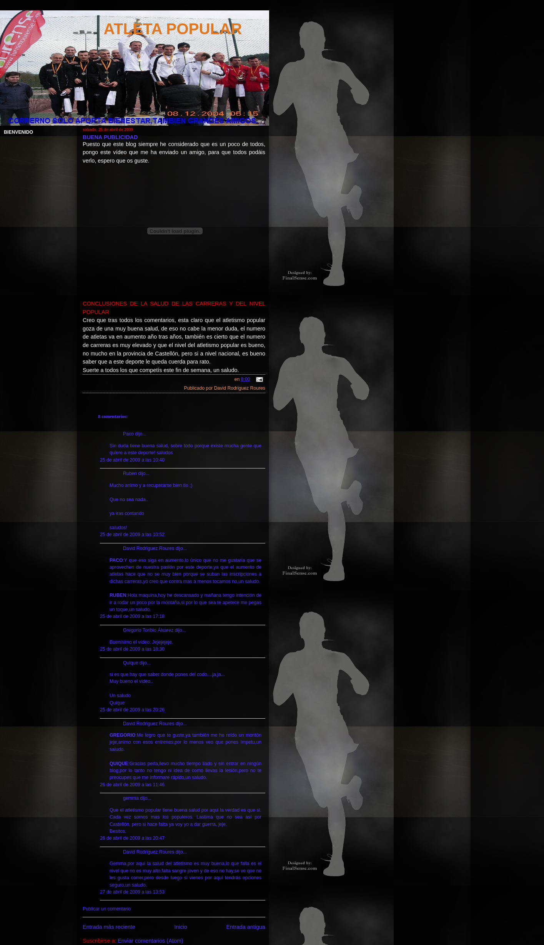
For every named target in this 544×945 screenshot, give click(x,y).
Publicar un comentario (107, 909)
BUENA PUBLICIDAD (110, 137)
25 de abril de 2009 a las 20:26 (132, 709)
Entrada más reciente (109, 927)
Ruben (130, 473)
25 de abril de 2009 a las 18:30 (132, 649)
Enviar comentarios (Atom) (150, 941)
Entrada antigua (245, 927)
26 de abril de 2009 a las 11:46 (132, 784)
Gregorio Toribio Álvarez (148, 630)
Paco (128, 434)
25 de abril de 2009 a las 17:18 (132, 616)
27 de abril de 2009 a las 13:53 (132, 892)
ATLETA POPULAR (173, 29)
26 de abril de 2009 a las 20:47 (132, 838)
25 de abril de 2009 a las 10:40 (132, 460)
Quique (130, 663)
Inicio (180, 927)
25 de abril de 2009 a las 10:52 (132, 534)
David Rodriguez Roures (148, 548)
